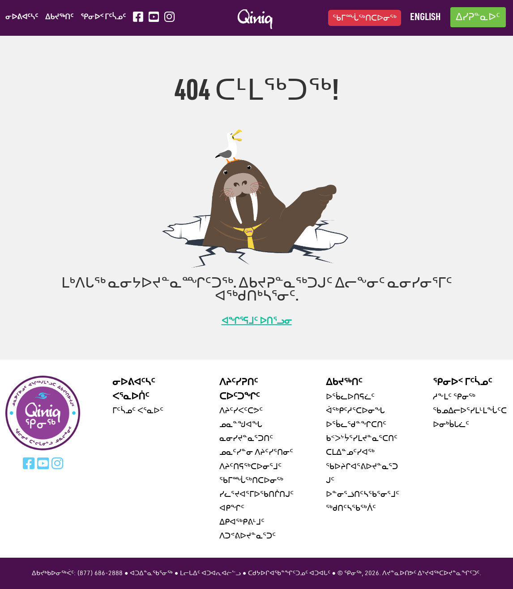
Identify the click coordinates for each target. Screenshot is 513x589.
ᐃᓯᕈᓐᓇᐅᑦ (478, 18)
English (425, 18)
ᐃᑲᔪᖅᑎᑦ (59, 17)
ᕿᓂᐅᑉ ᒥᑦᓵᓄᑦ (103, 17)
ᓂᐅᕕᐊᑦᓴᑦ (21, 17)
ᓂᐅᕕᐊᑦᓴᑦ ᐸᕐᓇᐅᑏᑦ (133, 389)
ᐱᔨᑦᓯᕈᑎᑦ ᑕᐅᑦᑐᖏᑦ (239, 389)
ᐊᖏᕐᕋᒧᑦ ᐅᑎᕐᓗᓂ (257, 321)
